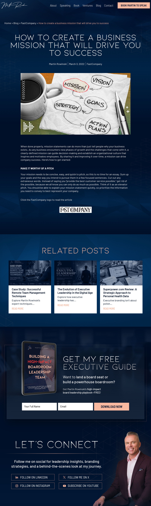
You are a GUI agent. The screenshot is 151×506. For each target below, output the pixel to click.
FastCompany (28, 23)
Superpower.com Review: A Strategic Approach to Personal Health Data (120, 293)
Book (76, 5)
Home (7, 23)
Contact (108, 5)
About (53, 5)
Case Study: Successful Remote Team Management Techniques (28, 293)
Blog (98, 5)
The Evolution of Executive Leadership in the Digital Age (75, 291)
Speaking (65, 5)
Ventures (88, 5)
